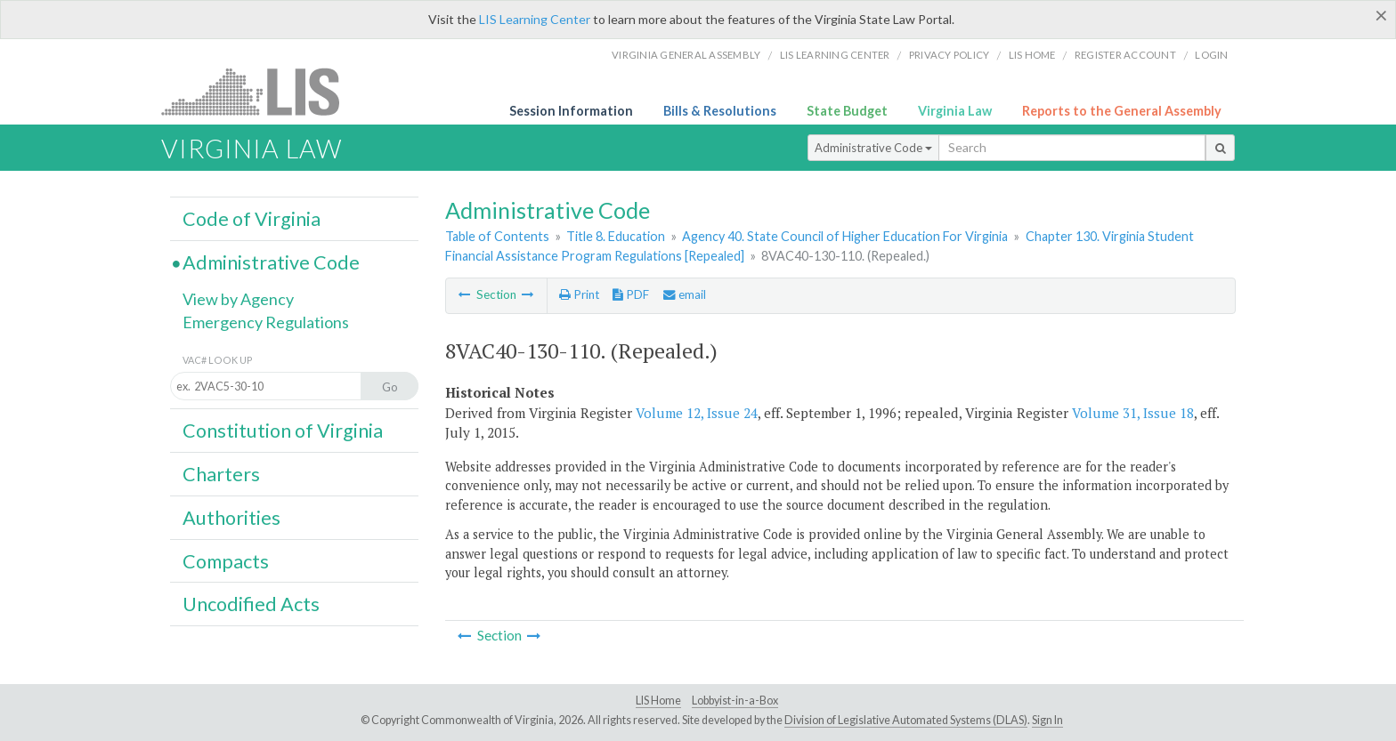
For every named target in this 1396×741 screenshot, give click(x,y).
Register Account (1125, 54)
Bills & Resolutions (719, 110)
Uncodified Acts (251, 604)
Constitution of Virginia (283, 430)
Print (579, 294)
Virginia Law (955, 110)
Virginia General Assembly (686, 54)
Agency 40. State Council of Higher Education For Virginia (845, 236)
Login (1211, 54)
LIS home (1032, 54)
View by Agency (238, 299)
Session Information (571, 110)
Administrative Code (873, 148)
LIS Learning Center (534, 19)
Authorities (231, 517)
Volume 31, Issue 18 (1133, 413)
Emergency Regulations (266, 322)
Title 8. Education (615, 236)
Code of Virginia (252, 218)
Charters (221, 474)
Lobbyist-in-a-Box (735, 700)
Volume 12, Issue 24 (697, 413)
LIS (260, 91)
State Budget (847, 110)
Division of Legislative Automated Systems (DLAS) (905, 720)
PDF (631, 294)
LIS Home (658, 700)
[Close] (1381, 15)
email (684, 294)
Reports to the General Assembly (1122, 110)
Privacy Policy (949, 54)
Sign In (1047, 720)
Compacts (226, 561)
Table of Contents (497, 236)
